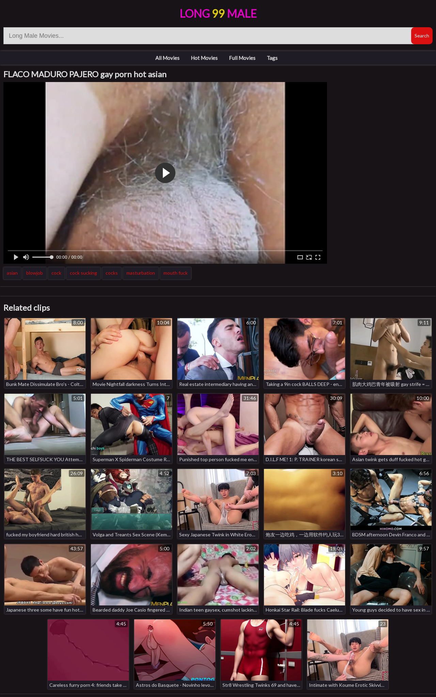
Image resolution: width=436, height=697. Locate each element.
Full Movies (242, 58)
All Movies (167, 58)
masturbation (140, 273)
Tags (272, 58)
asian (12, 273)
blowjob (34, 273)
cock (56, 273)
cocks (112, 273)
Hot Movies (204, 58)
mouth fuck (176, 273)
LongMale (218, 13)
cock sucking (83, 273)
